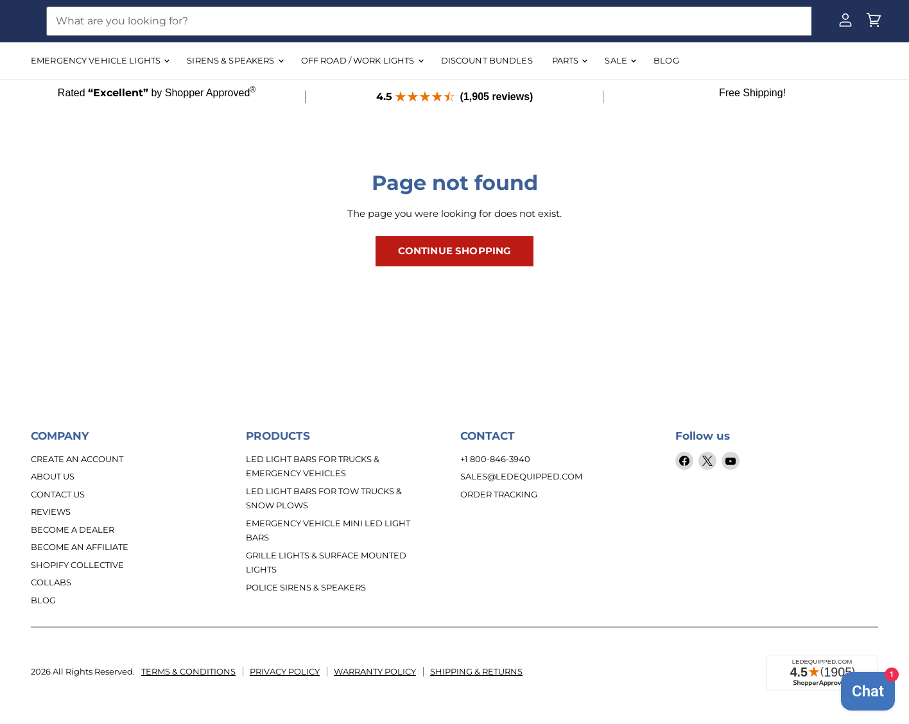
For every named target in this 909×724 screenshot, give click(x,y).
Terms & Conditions (188, 671)
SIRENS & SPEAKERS (234, 60)
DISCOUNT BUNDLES (487, 60)
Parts (569, 60)
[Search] (428, 21)
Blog (43, 600)
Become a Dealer (72, 529)
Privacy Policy (285, 671)
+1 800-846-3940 (495, 459)
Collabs (51, 582)
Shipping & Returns (476, 671)
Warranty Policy (375, 671)
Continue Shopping (455, 251)
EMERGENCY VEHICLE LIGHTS (100, 60)
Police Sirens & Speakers (306, 587)
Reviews (51, 511)
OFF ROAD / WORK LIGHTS (362, 60)
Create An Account (77, 459)
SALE (620, 60)
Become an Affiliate (79, 547)
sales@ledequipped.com (521, 476)
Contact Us (58, 494)
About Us (52, 476)
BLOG (666, 60)
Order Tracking (498, 494)
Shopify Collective (77, 565)
